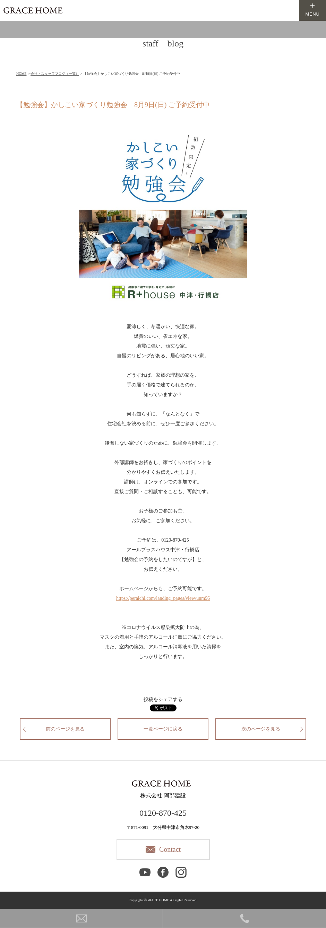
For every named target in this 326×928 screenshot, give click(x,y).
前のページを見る (65, 729)
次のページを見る (260, 729)
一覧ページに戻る (163, 729)
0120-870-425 (163, 812)
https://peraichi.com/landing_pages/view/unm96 (163, 598)
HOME (21, 74)
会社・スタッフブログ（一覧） (55, 74)
